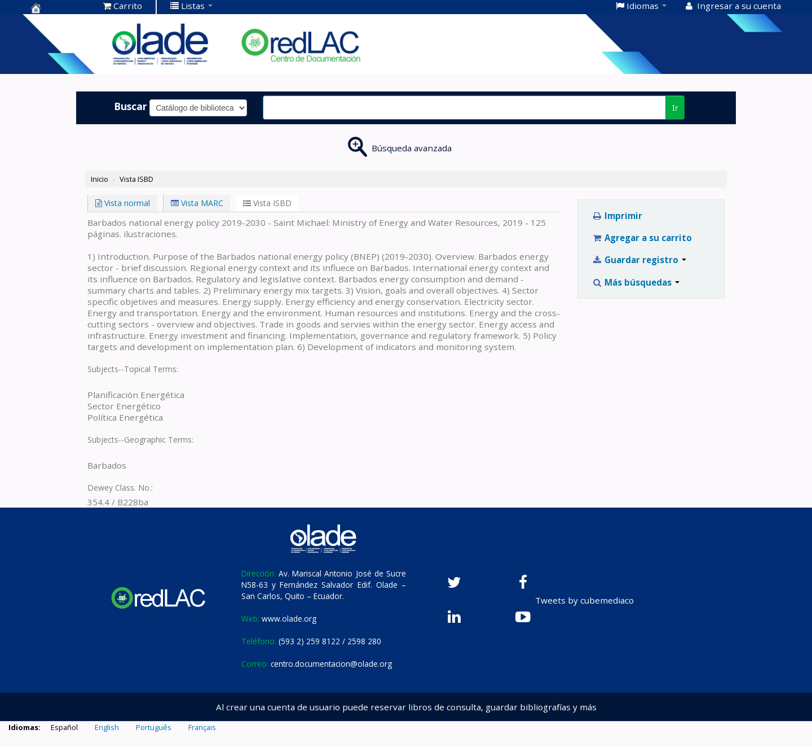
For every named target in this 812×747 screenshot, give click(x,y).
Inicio (99, 179)
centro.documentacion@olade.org (331, 663)
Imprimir (617, 215)
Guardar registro (639, 259)
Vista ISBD (136, 179)
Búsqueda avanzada (412, 148)
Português (153, 727)
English (107, 727)
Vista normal (122, 203)
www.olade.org (289, 618)
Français (202, 727)
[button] (123, 5)
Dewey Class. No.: (120, 487)
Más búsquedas (636, 282)
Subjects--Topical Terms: (132, 369)
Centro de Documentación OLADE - (58, 8)
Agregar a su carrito (642, 237)
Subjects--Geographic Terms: (140, 439)
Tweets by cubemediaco (584, 600)
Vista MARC (197, 203)
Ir (675, 107)
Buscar (130, 106)
